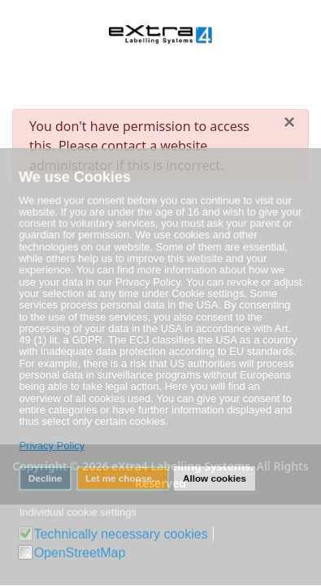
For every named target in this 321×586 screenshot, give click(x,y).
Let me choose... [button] (123, 477)
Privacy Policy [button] (52, 446)
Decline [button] (46, 477)
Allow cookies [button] (214, 477)
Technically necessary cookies (121, 532)
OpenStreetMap (81, 550)
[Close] (289, 122)
